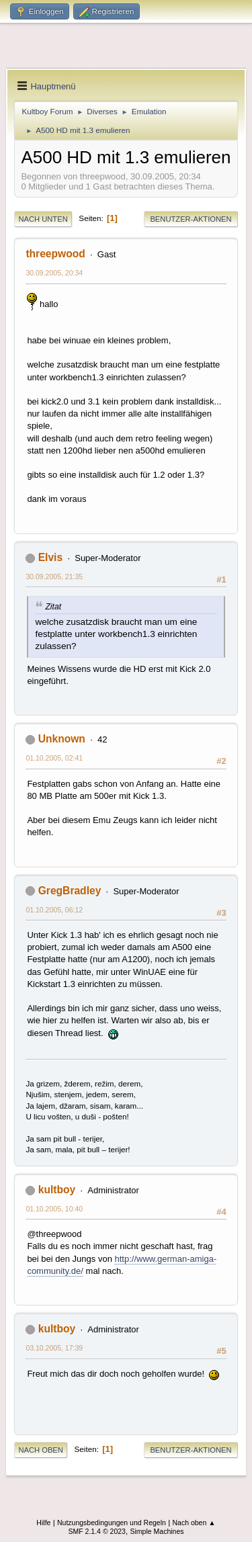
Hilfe (43, 1522)
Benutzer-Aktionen (190, 219)
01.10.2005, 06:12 (54, 910)
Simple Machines (156, 1531)
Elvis (50, 557)
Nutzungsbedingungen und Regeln (111, 1522)
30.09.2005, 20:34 (54, 273)
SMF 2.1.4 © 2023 (97, 1531)
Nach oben (40, 1450)
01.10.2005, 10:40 (54, 1209)
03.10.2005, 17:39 (54, 1348)
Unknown (61, 738)
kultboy (56, 1189)
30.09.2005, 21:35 (54, 576)
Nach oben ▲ (193, 1522)
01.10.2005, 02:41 (54, 758)
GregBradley (69, 890)
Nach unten (42, 219)
